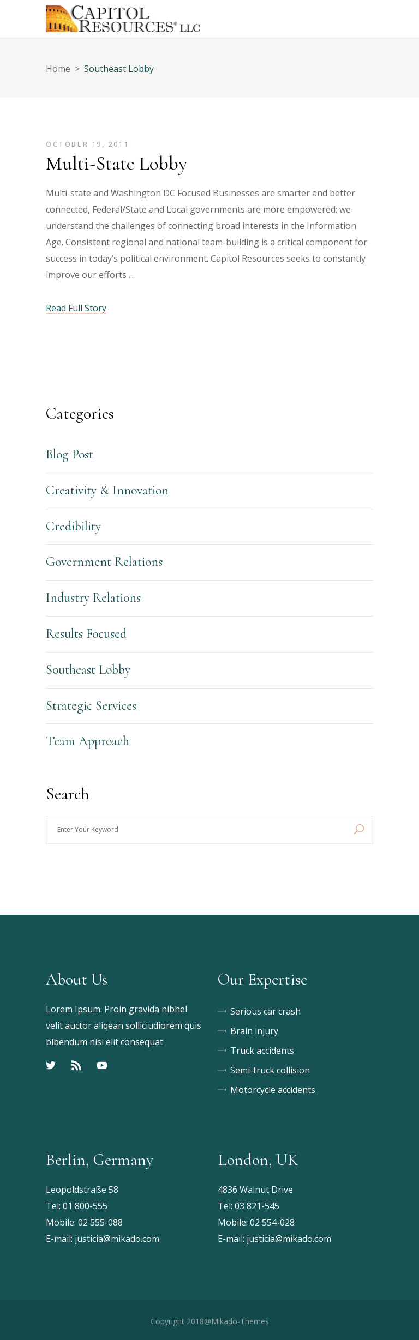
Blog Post (69, 454)
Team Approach (87, 741)
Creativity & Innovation (107, 490)
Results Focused (86, 634)
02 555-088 (100, 1222)
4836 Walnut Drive (255, 1190)
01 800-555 (85, 1206)
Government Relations (104, 562)
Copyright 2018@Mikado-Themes (210, 1321)
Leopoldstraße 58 (82, 1190)
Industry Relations (93, 598)
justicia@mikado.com (117, 1239)
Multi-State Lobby (116, 163)
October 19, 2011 (87, 144)
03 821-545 (257, 1206)
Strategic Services (91, 706)
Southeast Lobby (88, 670)
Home (58, 69)
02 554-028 (272, 1222)
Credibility (73, 526)
